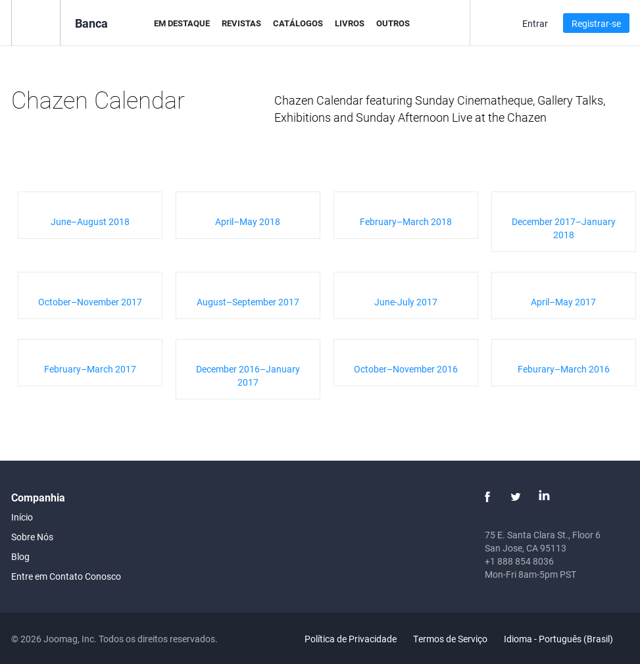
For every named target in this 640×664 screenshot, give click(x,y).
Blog (20, 556)
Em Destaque (182, 23)
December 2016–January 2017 (248, 375)
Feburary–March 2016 (564, 369)
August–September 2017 (248, 301)
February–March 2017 (90, 369)
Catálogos (298, 23)
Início (22, 517)
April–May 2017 (563, 301)
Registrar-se (596, 23)
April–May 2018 (247, 221)
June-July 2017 (405, 301)
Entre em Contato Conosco (66, 576)
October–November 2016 (406, 369)
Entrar (535, 23)
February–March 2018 (406, 221)
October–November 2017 (90, 301)
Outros (393, 23)
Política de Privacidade (351, 638)
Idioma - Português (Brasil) (566, 638)
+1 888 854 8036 (519, 561)
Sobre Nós (32, 536)
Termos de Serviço (450, 638)
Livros (349, 23)
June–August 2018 (90, 221)
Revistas (241, 23)
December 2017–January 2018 (564, 228)
